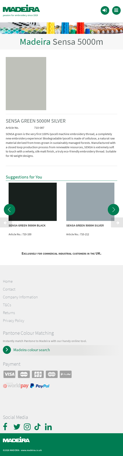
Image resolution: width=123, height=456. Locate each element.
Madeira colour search (31, 347)
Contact (9, 287)
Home (8, 279)
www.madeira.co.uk (31, 448)
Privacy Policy (13, 318)
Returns (9, 310)
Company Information (20, 295)
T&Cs (7, 302)
